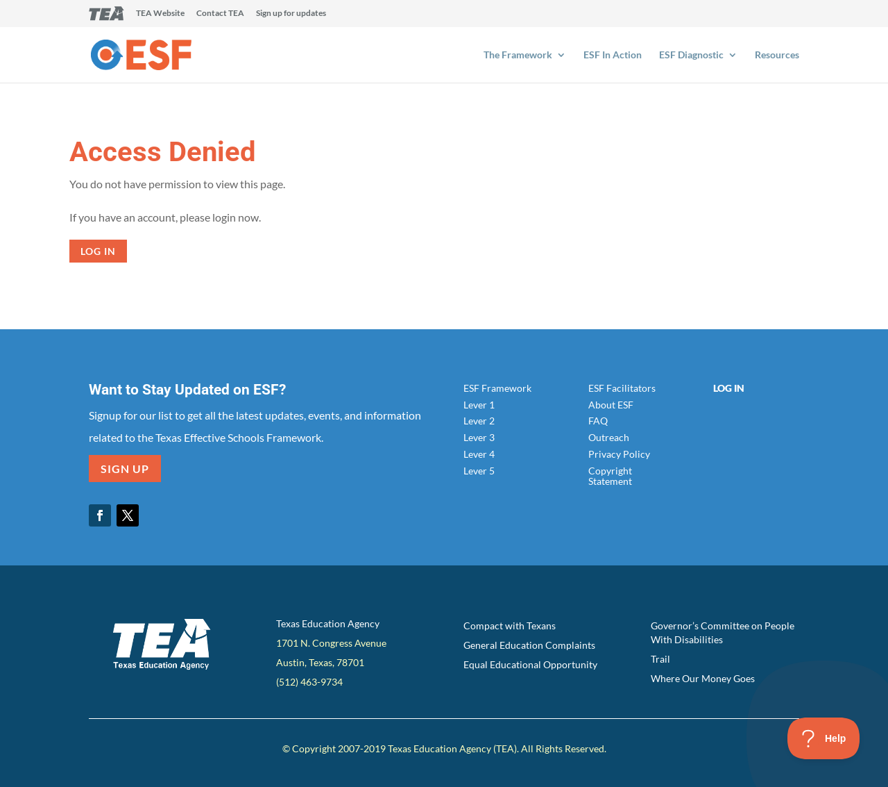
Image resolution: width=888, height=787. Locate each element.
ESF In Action (612, 55)
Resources (777, 55)
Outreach (608, 437)
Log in (98, 251)
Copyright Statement (610, 476)
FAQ (598, 420)
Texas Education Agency (327, 623)
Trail (660, 659)
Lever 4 (479, 454)
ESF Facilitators (622, 388)
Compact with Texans (509, 625)
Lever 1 (479, 405)
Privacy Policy (619, 454)
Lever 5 (479, 471)
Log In (728, 388)
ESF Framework (497, 388)
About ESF (610, 405)
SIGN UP (125, 468)
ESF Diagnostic (691, 55)
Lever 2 (479, 420)
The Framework (518, 55)
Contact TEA (220, 13)
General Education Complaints (529, 645)
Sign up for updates (291, 13)
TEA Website (160, 13)
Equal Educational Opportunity (530, 664)
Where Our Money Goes (703, 678)
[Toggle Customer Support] (823, 738)
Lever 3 (479, 437)
